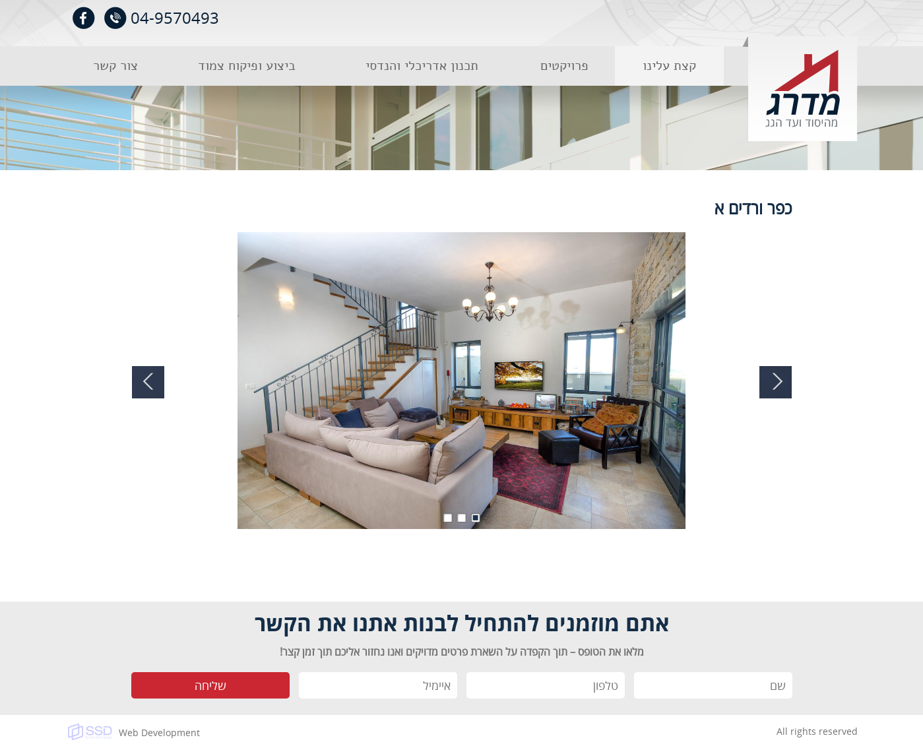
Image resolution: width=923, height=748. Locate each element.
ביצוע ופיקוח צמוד (247, 66)
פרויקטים (564, 66)
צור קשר (115, 66)
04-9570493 (175, 17)
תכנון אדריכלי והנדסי (422, 66)
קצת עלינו (669, 66)
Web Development (159, 732)
